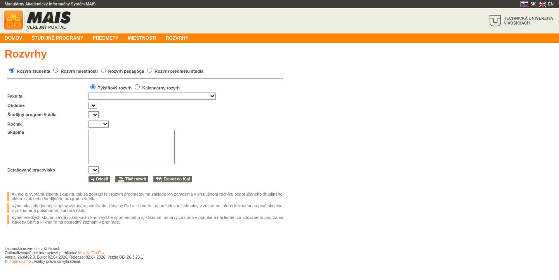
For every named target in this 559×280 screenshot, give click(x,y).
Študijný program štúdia (32, 114)
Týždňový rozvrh (115, 88)
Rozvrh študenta (33, 71)
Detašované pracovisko (31, 170)
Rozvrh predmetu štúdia (179, 71)
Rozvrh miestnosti (79, 71)
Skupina (15, 132)
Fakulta (15, 96)
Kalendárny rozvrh (161, 88)
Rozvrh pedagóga (126, 71)
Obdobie (16, 105)
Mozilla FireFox (91, 253)
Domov (13, 38)
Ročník (14, 124)
